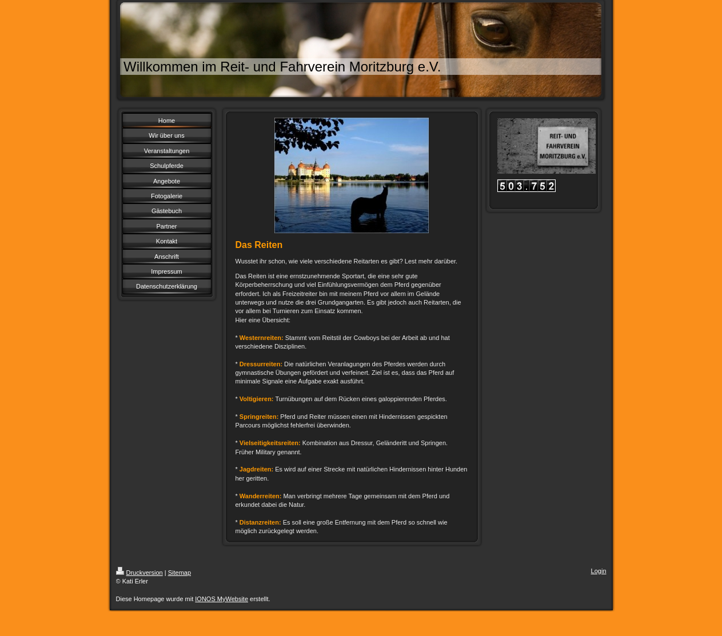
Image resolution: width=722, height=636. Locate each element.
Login (599, 570)
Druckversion (139, 572)
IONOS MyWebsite (221, 598)
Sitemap (179, 572)
